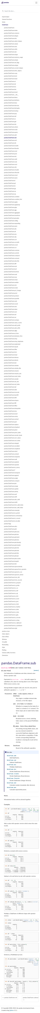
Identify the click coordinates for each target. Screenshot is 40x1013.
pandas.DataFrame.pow (10, 153)
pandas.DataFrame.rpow (10, 178)
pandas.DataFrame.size (10, 52)
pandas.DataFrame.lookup (11, 111)
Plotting (4, 650)
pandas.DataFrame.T (9, 470)
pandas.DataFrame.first (10, 352)
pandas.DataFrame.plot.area (11, 531)
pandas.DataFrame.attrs (10, 526)
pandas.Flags (7, 523)
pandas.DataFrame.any (10, 234)
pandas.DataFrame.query (11, 132)
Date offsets (5, 636)
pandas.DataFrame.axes (10, 46)
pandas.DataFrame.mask (10, 129)
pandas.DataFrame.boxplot (11, 561)
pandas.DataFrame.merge (11, 486)
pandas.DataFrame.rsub (10, 162)
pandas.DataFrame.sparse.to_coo (13, 572)
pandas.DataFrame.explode (11, 462)
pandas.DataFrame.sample (11, 379)
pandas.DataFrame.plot (10, 529)
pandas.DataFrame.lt (9, 180)
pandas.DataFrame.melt (10, 459)
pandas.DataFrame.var (10, 317)
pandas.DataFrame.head (10, 78)
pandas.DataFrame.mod (10, 151)
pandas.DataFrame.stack (10, 451)
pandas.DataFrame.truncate (11, 392)
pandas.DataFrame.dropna (11, 400)
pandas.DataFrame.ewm (10, 226)
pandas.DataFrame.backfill (11, 395)
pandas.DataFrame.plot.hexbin (12, 545)
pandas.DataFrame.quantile (11, 298)
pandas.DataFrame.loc (10, 86)
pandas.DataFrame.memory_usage (13, 57)
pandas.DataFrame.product (11, 296)
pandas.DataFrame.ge (10, 188)
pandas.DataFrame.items (11, 97)
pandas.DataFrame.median (11, 282)
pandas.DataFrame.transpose (12, 472)
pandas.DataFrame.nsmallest (12, 446)
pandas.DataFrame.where (11, 127)
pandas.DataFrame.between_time (13, 336)
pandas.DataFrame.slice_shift (12, 499)
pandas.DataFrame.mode (11, 288)
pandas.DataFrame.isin (10, 124)
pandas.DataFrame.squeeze (11, 464)
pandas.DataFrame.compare (11, 481)
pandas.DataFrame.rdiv (10, 167)
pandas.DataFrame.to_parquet (12, 582)
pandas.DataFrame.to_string (11, 620)
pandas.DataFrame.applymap (12, 204)
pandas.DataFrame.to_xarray (12, 467)
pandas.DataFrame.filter (10, 349)
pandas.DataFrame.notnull (11, 419)
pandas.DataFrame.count (11, 245)
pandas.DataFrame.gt (10, 183)
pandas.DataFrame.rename (11, 371)
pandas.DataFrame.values (11, 44)
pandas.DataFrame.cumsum (11, 258)
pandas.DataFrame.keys (10, 103)
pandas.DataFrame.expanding (12, 223)
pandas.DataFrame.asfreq (11, 491)
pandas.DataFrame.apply (11, 202)
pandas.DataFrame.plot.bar (11, 534)
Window (4, 639)
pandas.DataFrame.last (10, 363)
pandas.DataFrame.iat (10, 84)
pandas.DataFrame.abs (10, 229)
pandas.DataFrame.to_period (12, 513)
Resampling (5, 644)
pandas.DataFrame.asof (10, 494)
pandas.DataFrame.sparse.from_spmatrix (15, 569)
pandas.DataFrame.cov (10, 247)
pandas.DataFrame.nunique (11, 320)
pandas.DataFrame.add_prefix (12, 325)
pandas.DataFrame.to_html (11, 604)
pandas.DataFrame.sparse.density (13, 566)
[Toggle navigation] (36, 2)
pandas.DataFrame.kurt (10, 269)
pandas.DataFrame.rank (10, 301)
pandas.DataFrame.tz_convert (12, 518)
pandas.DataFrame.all (10, 231)
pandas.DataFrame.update (11, 489)
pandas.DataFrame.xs (10, 119)
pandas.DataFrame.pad (10, 422)
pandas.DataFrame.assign (11, 478)
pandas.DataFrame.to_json (11, 601)
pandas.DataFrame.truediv (11, 145)
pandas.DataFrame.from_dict (12, 577)
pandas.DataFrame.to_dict (11, 596)
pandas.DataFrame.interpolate (12, 408)
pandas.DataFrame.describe (11, 261)
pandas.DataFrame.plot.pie (11, 556)
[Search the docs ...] (20, 11)
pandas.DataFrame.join (10, 483)
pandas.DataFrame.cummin (11, 253)
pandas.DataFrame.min (10, 285)
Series (3, 22)
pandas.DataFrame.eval (10, 266)
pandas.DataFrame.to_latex (11, 609)
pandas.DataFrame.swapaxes (12, 456)
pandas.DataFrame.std (10, 314)
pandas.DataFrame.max (10, 277)
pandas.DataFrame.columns (11, 33)
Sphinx (12, 1010)
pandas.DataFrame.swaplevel (12, 448)
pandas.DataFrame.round (11, 304)
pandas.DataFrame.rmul (10, 164)
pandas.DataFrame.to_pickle (11, 585)
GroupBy (4, 642)
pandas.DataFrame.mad (10, 274)
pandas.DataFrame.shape (11, 54)
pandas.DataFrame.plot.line (11, 553)
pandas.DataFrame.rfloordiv (11, 172)
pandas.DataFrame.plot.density (12, 542)
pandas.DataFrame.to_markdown (13, 625)
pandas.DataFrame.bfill (10, 397)
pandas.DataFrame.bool (10, 76)
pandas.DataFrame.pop (10, 113)
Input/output (5, 16)
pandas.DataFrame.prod (10, 293)
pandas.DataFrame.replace (11, 424)
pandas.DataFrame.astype (11, 65)
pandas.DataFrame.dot (10, 156)
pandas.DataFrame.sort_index (12, 440)
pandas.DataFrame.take (10, 389)
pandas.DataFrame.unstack (11, 454)
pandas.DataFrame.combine (11, 196)
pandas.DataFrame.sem (10, 306)
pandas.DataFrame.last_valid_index (13, 507)
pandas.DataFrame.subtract (30, 997)
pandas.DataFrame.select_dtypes (13, 41)
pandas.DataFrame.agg (10, 210)
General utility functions (8, 652)
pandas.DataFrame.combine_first (13, 199)
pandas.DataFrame (9, 27)
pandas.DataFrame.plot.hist (11, 548)
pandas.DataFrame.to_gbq (11, 615)
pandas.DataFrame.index (11, 30)
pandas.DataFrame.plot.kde (11, 550)
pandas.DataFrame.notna (11, 416)
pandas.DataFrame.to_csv (11, 588)
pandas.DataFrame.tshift (10, 502)
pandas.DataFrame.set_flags (11, 62)
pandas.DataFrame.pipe (10, 207)
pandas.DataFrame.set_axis (11, 381)
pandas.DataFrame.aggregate (12, 212)
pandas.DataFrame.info (10, 38)
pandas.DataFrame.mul (10, 140)
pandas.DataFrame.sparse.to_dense (13, 574)
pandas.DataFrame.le (9, 186)
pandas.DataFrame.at (10, 81)
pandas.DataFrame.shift (10, 497)
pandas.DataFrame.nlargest (11, 443)
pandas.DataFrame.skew (10, 309)
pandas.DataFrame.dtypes (11, 36)
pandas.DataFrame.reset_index (12, 376)
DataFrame (5, 24)
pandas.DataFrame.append (11, 475)
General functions (7, 19)
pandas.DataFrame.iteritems (11, 100)
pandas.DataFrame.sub (10, 137)
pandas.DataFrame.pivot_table (12, 432)
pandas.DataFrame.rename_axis (12, 373)
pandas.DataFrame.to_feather (12, 607)
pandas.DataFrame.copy (10, 73)
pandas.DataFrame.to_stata (11, 612)
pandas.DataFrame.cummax (11, 250)
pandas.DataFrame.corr (10, 239)
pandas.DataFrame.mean (11, 279)
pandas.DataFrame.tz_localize (12, 521)
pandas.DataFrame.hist (10, 564)
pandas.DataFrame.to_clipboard (12, 623)
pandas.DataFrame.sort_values (12, 438)
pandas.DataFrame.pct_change (12, 290)
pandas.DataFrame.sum (10, 312)
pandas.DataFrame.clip (10, 237)
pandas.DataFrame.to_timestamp (13, 515)
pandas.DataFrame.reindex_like (12, 368)
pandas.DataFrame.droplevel (12, 427)
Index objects (5, 634)
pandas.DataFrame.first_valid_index (13, 505)
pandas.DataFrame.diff (10, 263)
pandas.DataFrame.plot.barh (11, 537)
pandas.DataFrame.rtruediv (11, 170)
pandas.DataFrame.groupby (11, 218)
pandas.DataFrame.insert (11, 92)
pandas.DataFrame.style (10, 628)
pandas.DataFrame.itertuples (12, 108)
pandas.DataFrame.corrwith (11, 242)
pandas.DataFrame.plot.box (11, 540)
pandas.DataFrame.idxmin (11, 360)
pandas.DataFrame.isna (10, 411)
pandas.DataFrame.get (10, 121)
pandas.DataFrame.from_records (13, 580)
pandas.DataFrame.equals (11, 346)
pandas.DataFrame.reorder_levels (13, 435)
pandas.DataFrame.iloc (10, 89)
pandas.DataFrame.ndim (10, 49)
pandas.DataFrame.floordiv (11, 148)
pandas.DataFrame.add (10, 135)
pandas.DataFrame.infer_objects (13, 70)
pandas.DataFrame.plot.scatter (12, 558)
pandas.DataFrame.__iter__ (11, 94)
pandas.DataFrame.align (10, 330)
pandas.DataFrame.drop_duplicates (13, 341)
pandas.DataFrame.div (10, 143)
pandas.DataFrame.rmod (11, 175)
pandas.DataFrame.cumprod (12, 255)
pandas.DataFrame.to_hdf (11, 590)
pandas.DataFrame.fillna (10, 405)
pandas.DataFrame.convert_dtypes (13, 68)
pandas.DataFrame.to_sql (11, 593)
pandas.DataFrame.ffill (10, 403)
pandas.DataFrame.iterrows (11, 105)
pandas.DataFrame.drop (10, 338)
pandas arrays (6, 631)
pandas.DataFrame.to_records (12, 617)
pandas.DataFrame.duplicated (12, 344)
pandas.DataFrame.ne (10, 191)
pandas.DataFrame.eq (10, 194)
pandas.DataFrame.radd (10, 159)
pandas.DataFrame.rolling (11, 220)
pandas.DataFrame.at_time (11, 333)
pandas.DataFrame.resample (11, 510)
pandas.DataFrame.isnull (10, 414)
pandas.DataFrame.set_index (12, 384)
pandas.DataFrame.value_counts (13, 322)
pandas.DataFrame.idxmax (11, 357)
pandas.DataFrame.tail (10, 116)
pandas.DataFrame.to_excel (11, 598)
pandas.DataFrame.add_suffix (12, 328)
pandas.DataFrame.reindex (11, 365)
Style (3, 647)
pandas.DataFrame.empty (11, 60)
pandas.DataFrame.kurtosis (11, 271)
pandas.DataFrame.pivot (10, 430)
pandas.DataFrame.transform (12, 215)
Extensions (5, 655)
